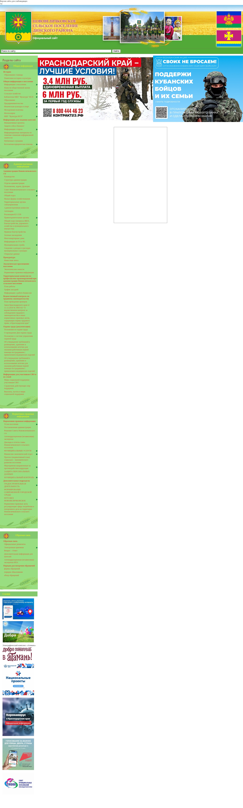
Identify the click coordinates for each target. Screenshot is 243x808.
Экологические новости (14, 269)
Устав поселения (11, 424)
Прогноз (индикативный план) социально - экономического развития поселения (17, 459)
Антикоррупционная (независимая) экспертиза (19, 437)
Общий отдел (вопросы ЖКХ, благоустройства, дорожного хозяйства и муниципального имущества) (16, 225)
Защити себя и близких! (14, 126)
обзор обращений (11, 575)
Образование (9, 100)
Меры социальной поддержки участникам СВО (16, 381)
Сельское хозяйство (12, 93)
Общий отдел (9, 195)
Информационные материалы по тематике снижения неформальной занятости (18, 135)
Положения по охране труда (16, 329)
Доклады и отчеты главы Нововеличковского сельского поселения (16, 445)
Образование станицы (13, 75)
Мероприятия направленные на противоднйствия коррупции (17, 466)
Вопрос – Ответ (10, 550)
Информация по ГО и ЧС (14, 241)
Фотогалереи (9, 113)
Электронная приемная (14, 547)
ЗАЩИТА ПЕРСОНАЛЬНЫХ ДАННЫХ (17, 472)
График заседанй (11, 289)
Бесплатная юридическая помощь (18, 144)
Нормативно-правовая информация (19, 272)
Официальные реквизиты (15, 544)
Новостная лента (11, 260)
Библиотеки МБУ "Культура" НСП (18, 97)
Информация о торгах (13, 129)
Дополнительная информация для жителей (18, 555)
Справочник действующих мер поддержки (17, 387)
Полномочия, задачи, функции (17, 186)
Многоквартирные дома (14, 238)
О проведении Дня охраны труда (18, 333)
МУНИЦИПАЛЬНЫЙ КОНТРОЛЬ (19, 477)
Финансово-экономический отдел (18, 454)
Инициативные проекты (14, 123)
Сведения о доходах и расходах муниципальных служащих (17, 249)
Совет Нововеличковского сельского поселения (19, 191)
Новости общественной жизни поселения (17, 89)
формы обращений (12, 569)
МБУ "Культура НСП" (13, 116)
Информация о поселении (15, 84)
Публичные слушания (13, 141)
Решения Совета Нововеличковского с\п (19, 431)
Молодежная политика (13, 110)
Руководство (9, 176)
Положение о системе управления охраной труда (18, 337)
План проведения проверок (15, 302)
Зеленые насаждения (13, 235)
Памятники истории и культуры (17, 78)
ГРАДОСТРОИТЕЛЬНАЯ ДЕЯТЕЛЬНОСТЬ (15, 485)
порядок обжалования (13, 572)
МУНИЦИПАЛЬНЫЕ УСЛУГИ (17, 451)
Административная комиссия (16, 208)
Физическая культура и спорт (16, 106)
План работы (9, 286)
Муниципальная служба (14, 245)
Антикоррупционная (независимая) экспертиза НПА (19, 561)
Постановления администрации (17, 427)
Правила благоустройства (15, 232)
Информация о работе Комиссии (18, 293)
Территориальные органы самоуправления (15, 203)
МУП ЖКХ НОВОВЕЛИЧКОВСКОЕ (15, 499)
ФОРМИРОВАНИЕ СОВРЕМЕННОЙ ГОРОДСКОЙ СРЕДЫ (18, 492)
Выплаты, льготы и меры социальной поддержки (14, 392)
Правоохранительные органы (16, 217)
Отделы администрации (14, 183)
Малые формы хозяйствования (17, 199)
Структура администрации (15, 180)
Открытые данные (12, 254)
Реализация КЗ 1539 (12, 214)
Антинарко (8, 211)
